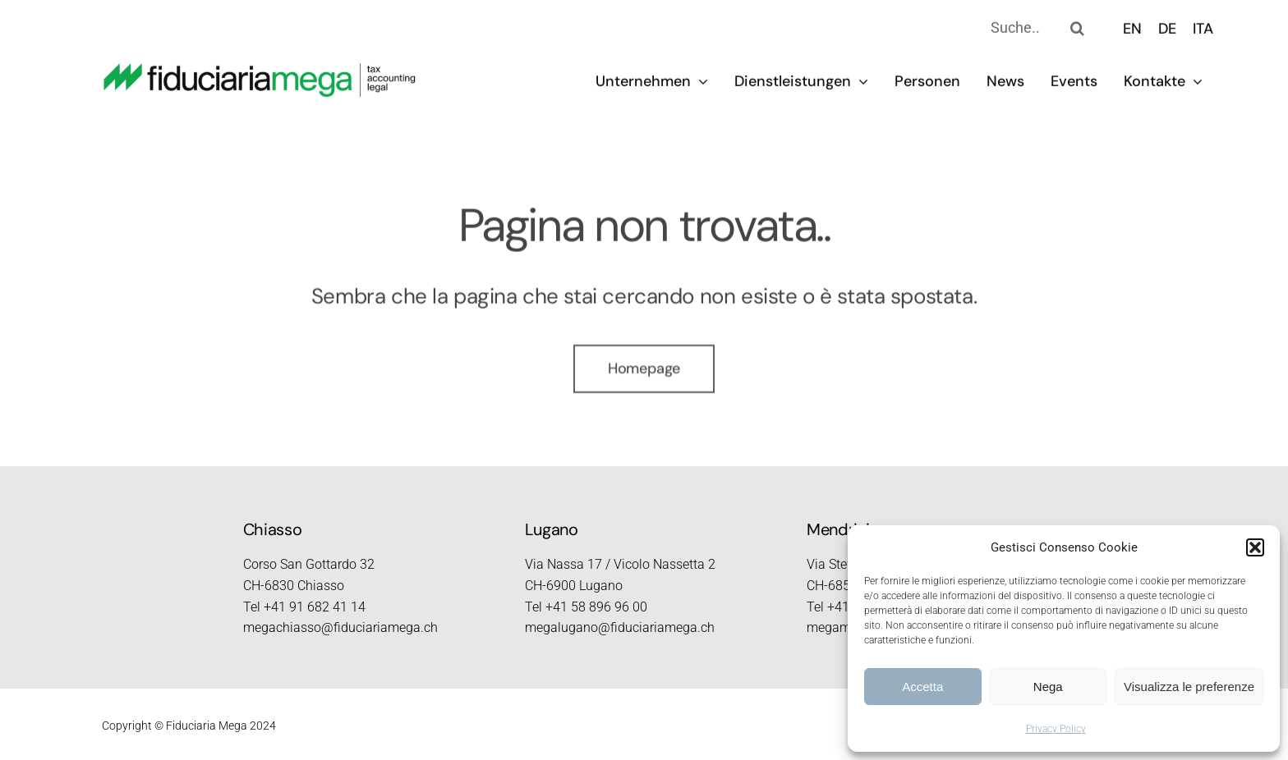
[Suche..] (996, 25)
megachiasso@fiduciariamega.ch (340, 627)
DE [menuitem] (1167, 26)
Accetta (922, 687)
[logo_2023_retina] (260, 68)
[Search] (1077, 25)
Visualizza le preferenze (1189, 687)
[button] (1255, 547)
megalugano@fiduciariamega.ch (620, 627)
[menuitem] (1132, 26)
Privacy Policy (1056, 729)
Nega (1048, 687)
